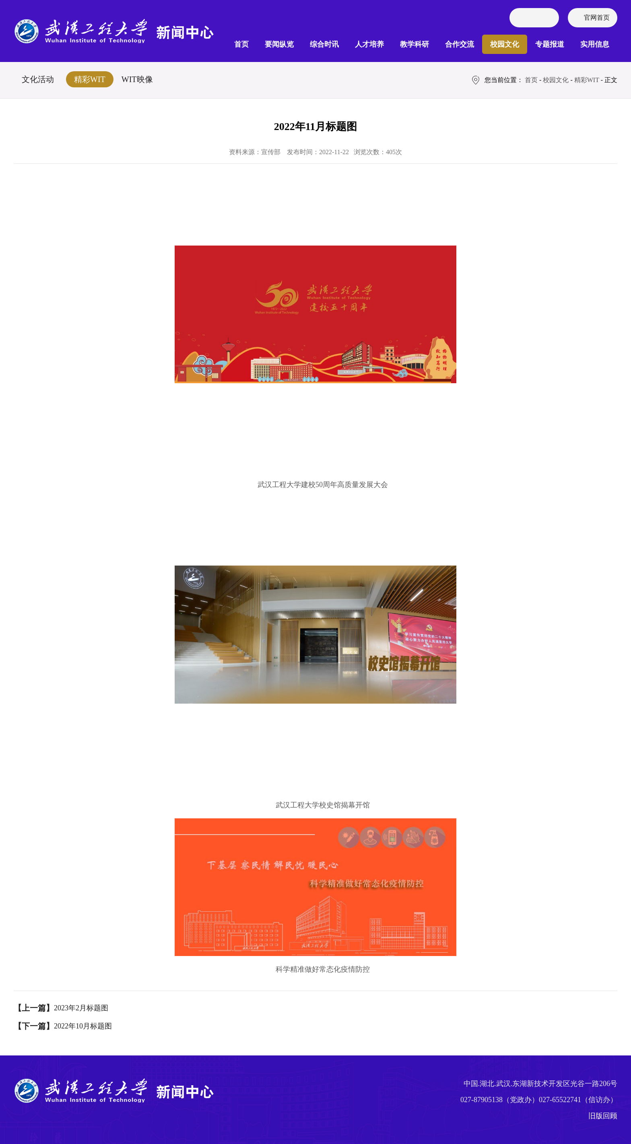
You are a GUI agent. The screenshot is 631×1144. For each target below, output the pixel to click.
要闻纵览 (279, 44)
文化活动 (38, 79)
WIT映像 (137, 79)
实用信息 (594, 44)
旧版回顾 (602, 1116)
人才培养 (369, 44)
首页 (241, 44)
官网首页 (597, 17)
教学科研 (414, 44)
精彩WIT (89, 79)
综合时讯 (324, 44)
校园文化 (504, 44)
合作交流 (459, 44)
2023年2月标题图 (81, 1008)
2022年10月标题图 (83, 1026)
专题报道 (549, 44)
